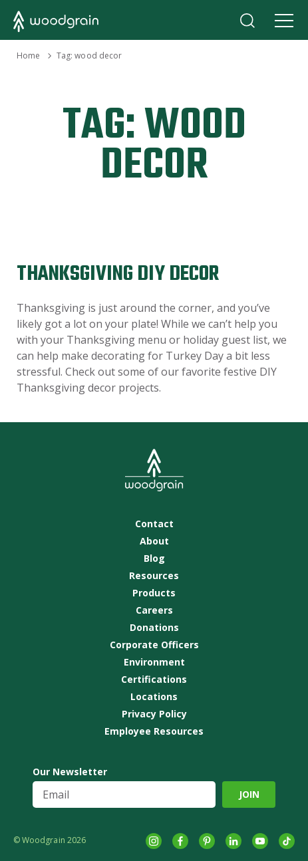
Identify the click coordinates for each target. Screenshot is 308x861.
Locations (154, 697)
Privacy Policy (154, 714)
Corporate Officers (154, 645)
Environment (154, 662)
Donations (154, 628)
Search (247, 20)
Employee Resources (154, 731)
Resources (154, 576)
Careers (154, 610)
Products (154, 593)
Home (28, 55)
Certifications (154, 679)
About (154, 541)
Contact (154, 524)
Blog (154, 558)
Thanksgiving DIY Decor (118, 274)
